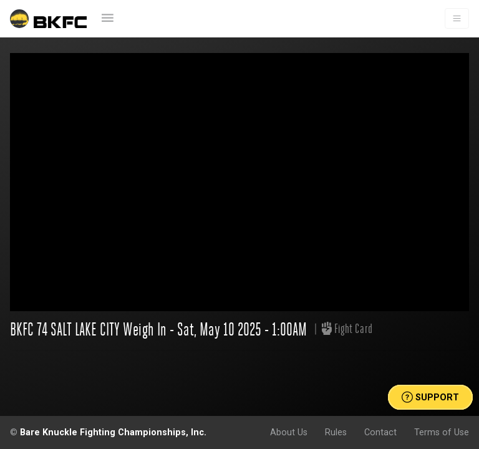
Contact (380, 432)
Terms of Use (441, 432)
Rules (336, 432)
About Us (288, 432)
